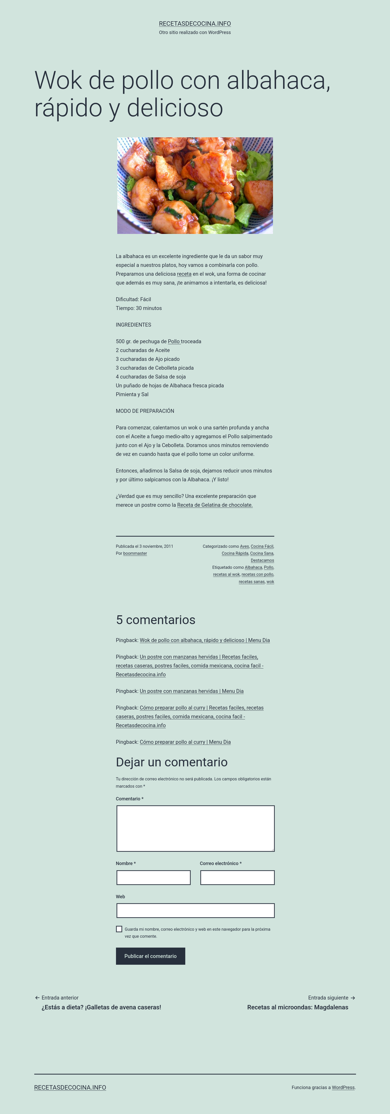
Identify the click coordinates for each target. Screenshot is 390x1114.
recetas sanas (252, 581)
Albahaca (253, 567)
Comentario (130, 798)
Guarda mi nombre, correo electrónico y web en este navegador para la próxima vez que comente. (197, 933)
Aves (244, 546)
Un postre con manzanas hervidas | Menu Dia (192, 691)
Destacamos (262, 560)
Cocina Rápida (235, 553)
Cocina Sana (261, 553)
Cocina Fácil (262, 546)
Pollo (174, 341)
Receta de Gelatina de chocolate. (215, 505)
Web (120, 896)
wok (270, 581)
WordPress (343, 1087)
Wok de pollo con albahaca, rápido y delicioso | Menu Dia (205, 640)
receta (184, 274)
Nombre (126, 863)
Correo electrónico (221, 863)
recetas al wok (226, 574)
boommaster (135, 553)
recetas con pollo (257, 574)
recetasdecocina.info (195, 23)
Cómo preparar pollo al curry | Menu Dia (185, 742)
